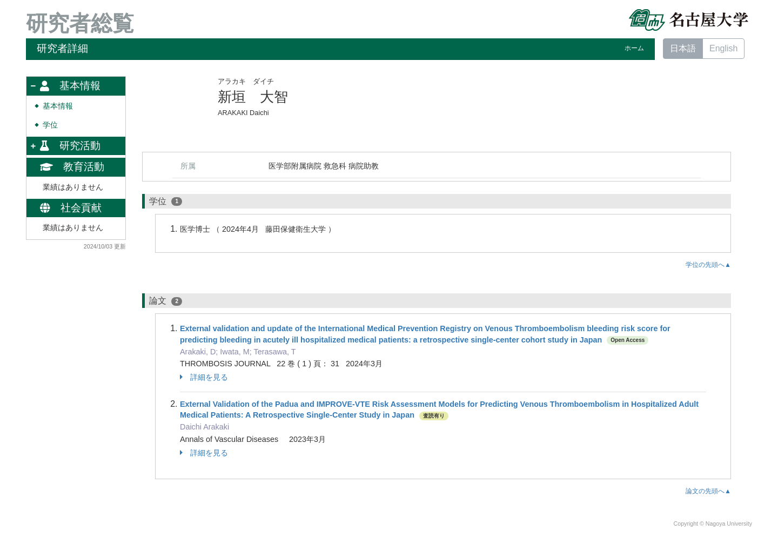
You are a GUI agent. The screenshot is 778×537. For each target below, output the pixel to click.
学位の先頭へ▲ (708, 264)
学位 (50, 125)
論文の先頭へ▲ (708, 491)
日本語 (683, 48)
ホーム (634, 48)
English (723, 48)
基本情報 (58, 106)
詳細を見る (204, 377)
